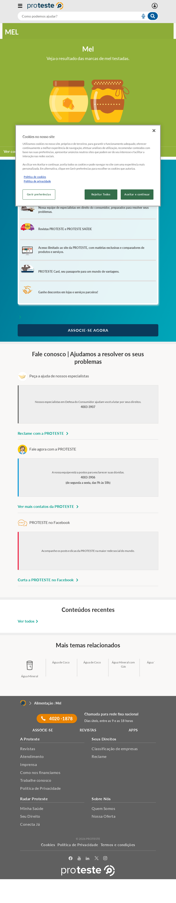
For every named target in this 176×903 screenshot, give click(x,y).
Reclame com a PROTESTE (44, 433)
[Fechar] (154, 130)
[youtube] (79, 858)
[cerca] (73, 16)
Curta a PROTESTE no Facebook (49, 580)
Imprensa (28, 764)
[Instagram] (105, 858)
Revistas (27, 748)
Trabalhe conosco (35, 780)
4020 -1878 (56, 718)
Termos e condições (118, 844)
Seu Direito (30, 816)
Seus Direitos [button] (104, 739)
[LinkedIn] (88, 858)
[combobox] (88, 16)
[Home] (23, 703)
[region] (88, 165)
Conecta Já (30, 824)
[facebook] (71, 858)
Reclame (99, 756)
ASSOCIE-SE (42, 730)
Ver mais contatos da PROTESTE (49, 506)
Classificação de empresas (115, 748)
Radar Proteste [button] (34, 798)
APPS (133, 730)
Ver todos (29, 621)
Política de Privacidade (40, 788)
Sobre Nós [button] (101, 798)
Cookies (48, 844)
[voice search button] (141, 16)
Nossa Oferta (103, 816)
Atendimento (32, 756)
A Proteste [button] (30, 739)
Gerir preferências (39, 194)
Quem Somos (103, 808)
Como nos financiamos (40, 772)
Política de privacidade (37, 181)
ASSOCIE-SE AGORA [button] (88, 330)
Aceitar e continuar (137, 194)
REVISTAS (88, 730)
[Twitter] (97, 858)
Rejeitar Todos (101, 194)
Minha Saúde (31, 808)
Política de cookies (35, 177)
